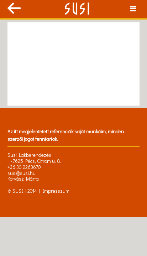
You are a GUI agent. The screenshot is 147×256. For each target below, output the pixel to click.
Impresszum (55, 190)
